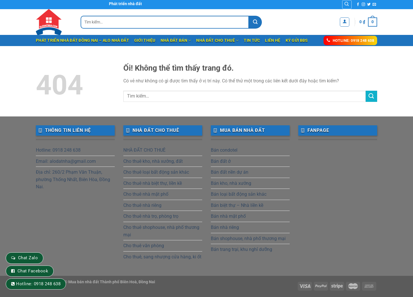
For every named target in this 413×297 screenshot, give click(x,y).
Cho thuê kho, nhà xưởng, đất (153, 161)
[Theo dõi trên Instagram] (363, 5)
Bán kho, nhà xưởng (231, 183)
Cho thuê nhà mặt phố (145, 194)
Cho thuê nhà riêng (142, 205)
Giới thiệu (144, 40)
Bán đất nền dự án (229, 172)
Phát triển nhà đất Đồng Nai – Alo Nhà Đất (82, 40)
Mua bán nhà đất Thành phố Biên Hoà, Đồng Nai (111, 282)
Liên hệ (272, 40)
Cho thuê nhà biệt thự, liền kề (152, 183)
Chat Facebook (32, 271)
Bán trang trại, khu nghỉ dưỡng (241, 249)
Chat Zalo (28, 257)
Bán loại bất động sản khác (238, 194)
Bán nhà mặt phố (228, 216)
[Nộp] (255, 22)
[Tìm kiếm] (347, 4)
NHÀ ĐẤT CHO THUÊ (217, 40)
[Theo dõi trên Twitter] (369, 5)
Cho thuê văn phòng (143, 245)
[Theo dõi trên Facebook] (358, 5)
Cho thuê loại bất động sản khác (156, 172)
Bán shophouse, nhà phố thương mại (248, 238)
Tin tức (252, 40)
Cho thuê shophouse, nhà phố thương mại (161, 231)
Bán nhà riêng (225, 227)
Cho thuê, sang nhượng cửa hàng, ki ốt (162, 257)
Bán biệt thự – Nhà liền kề (237, 205)
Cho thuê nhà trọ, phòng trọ (150, 216)
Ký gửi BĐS (297, 40)
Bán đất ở (221, 161)
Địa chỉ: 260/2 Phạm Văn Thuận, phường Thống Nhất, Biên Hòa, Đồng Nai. (73, 179)
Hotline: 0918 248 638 (58, 150)
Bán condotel (224, 150)
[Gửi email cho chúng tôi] (374, 5)
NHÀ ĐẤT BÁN (176, 40)
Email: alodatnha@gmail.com (66, 161)
